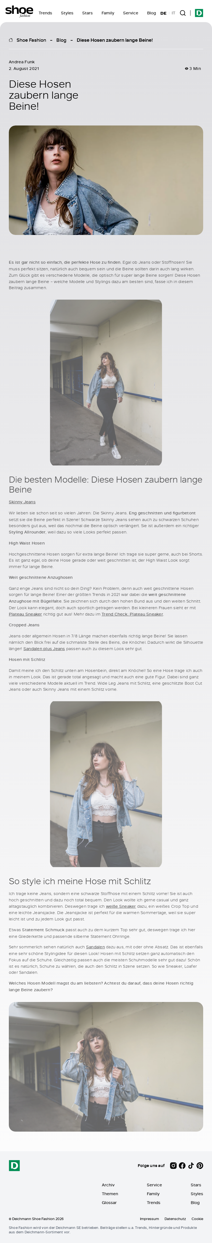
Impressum (149, 1218)
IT (173, 13)
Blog (151, 13)
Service (131, 13)
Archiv (108, 1185)
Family (108, 13)
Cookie (197, 1218)
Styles (67, 13)
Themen (110, 1194)
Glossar (109, 1202)
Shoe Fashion (31, 39)
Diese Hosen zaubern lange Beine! (115, 39)
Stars (87, 13)
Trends (45, 13)
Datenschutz (175, 1218)
